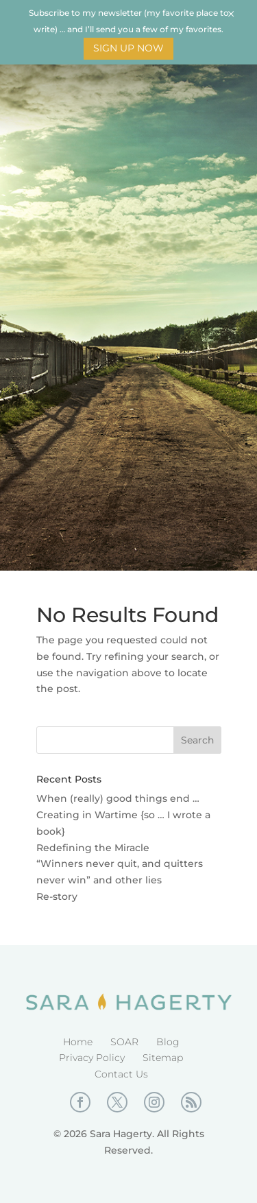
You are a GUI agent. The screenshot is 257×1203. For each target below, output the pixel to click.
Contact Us (121, 1074)
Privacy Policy (92, 1057)
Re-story (56, 896)
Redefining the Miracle (92, 848)
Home (78, 1042)
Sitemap (163, 1057)
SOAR (124, 1042)
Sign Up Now (128, 48)
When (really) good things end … (117, 798)
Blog (168, 1042)
